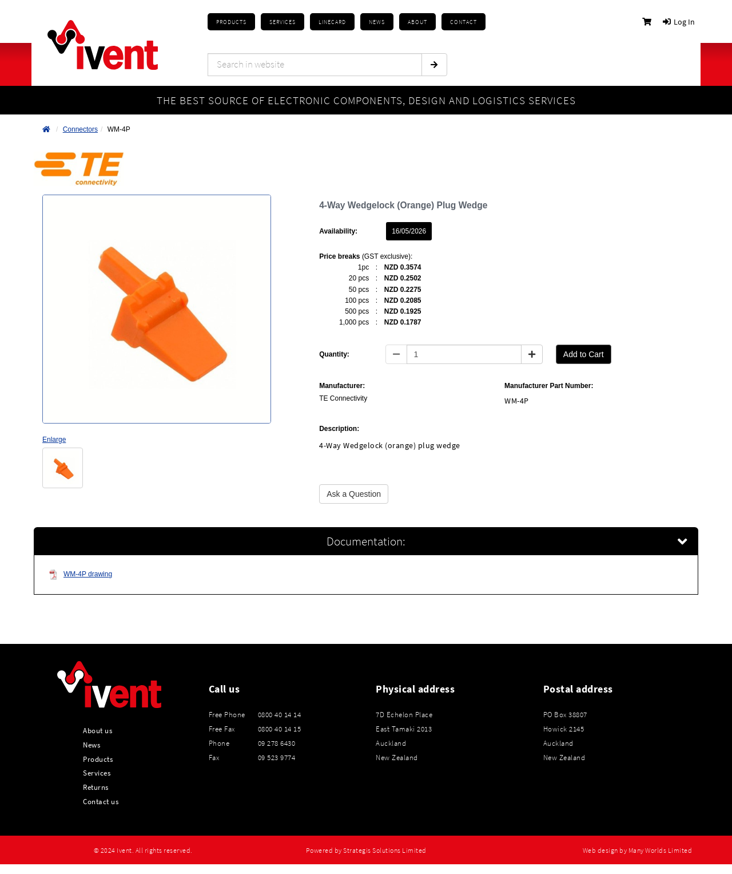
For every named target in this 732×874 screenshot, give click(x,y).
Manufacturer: (342, 386)
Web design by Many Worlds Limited (638, 850)
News (91, 744)
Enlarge (54, 440)
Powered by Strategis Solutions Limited (366, 850)
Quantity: (334, 354)
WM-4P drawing (80, 574)
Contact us (100, 801)
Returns (96, 787)
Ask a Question (354, 494)
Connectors (80, 129)
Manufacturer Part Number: (548, 386)
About (417, 22)
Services (96, 773)
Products (231, 22)
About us (97, 730)
